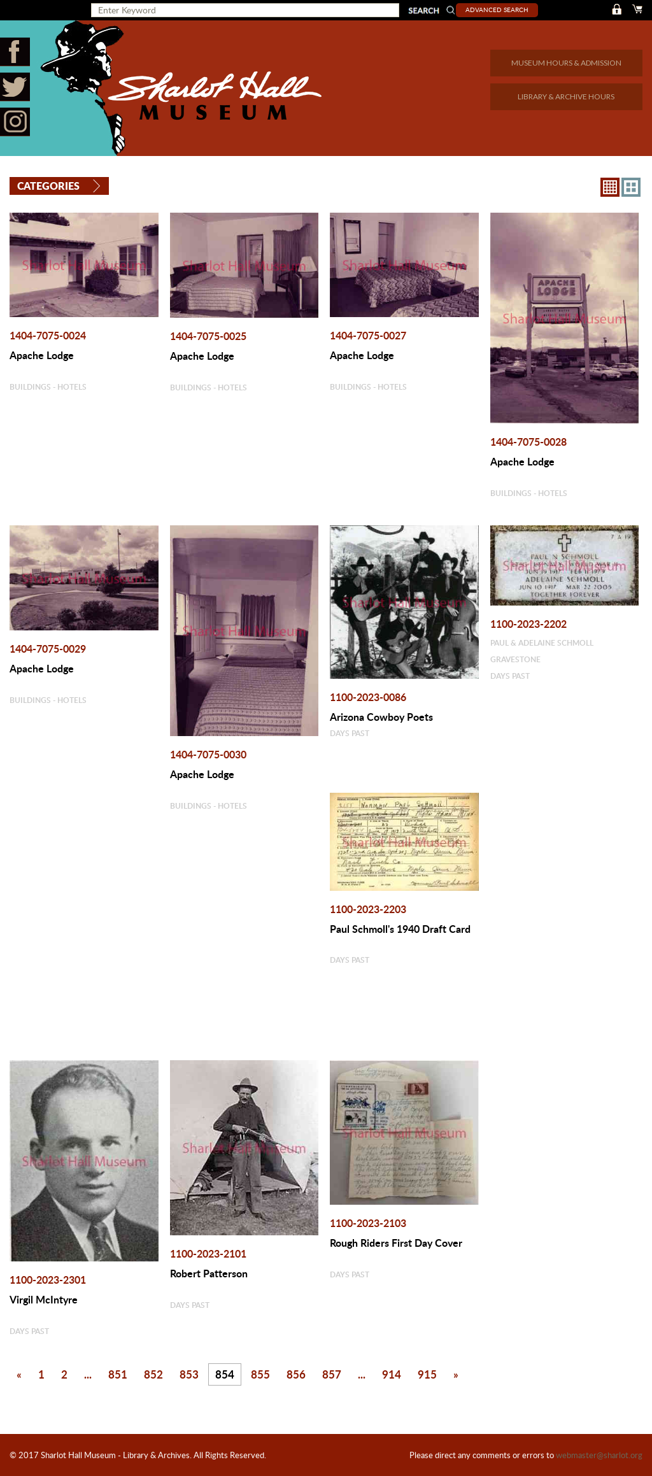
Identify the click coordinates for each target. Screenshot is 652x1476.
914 (391, 1374)
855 (260, 1374)
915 (427, 1374)
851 (117, 1374)
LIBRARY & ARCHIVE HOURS (566, 96)
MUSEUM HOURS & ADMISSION (566, 62)
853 (189, 1374)
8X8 (610, 186)
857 (331, 1374)
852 (153, 1374)
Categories (48, 185)
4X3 (631, 186)
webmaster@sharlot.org (599, 1455)
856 (296, 1374)
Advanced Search (499, 9)
